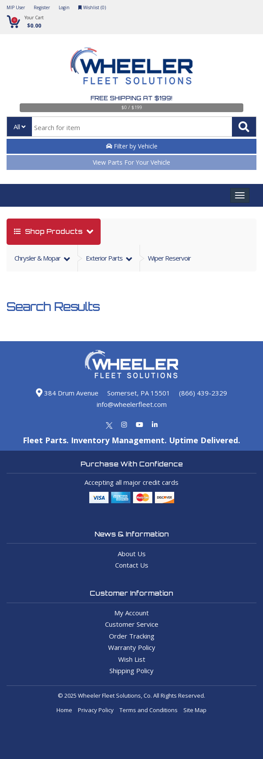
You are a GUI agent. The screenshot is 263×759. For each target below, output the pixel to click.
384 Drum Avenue (67, 392)
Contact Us (131, 565)
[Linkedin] (155, 424)
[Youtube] (139, 424)
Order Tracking (131, 636)
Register (42, 7)
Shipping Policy (131, 670)
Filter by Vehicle (132, 146)
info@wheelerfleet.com (132, 404)
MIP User (16, 7)
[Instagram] (124, 424)
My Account (131, 612)
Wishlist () (92, 7)
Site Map (195, 710)
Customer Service (131, 624)
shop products (49, 231)
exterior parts (105, 258)
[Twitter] (109, 424)
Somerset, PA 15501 (138, 392)
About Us (132, 553)
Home (64, 710)
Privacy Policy (96, 710)
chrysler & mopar (38, 258)
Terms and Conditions (148, 710)
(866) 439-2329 (203, 392)
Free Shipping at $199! (131, 98)
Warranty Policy (131, 647)
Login (64, 7)
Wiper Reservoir (169, 258)
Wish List (131, 659)
